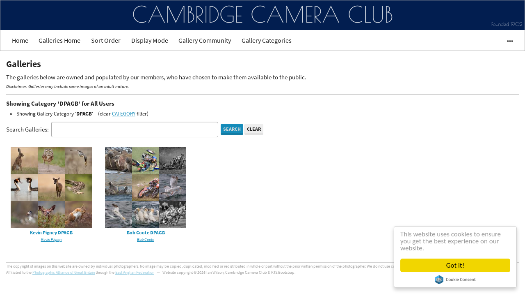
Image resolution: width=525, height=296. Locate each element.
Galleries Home (59, 40)
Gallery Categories (267, 40)
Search (232, 129)
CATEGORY (123, 113)
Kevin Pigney (51, 239)
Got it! (455, 265)
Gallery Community (204, 40)
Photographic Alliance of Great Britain (63, 272)
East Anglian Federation (134, 272)
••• (506, 40)
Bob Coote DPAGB (146, 233)
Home (20, 40)
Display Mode (149, 40)
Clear (254, 129)
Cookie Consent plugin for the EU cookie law (455, 279)
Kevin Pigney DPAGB (51, 233)
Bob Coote (145, 239)
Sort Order (106, 40)
